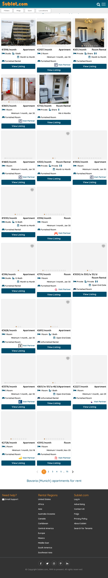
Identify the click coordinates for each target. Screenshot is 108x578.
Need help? (9, 495)
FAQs (76, 514)
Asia (40, 509)
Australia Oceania (46, 514)
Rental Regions (48, 495)
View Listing (18, 66)
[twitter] (47, 563)
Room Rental (99, 49)
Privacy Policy (80, 518)
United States (44, 499)
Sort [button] (30, 10)
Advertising (79, 504)
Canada (42, 518)
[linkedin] (67, 563)
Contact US (79, 509)
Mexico (41, 538)
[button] (43, 10)
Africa (41, 504)
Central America (46, 528)
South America (45, 547)
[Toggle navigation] (103, 4)
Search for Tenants (83, 528)
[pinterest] (60, 563)
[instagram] (54, 563)
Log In (77, 499)
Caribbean (43, 523)
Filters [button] (6, 10)
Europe (41, 533)
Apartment (29, 49)
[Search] (98, 4)
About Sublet (80, 523)
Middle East (43, 543)
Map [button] (19, 10)
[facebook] (40, 563)
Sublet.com (81, 495)
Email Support (10, 499)
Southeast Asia (45, 552)
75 (67, 471)
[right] (72, 471)
